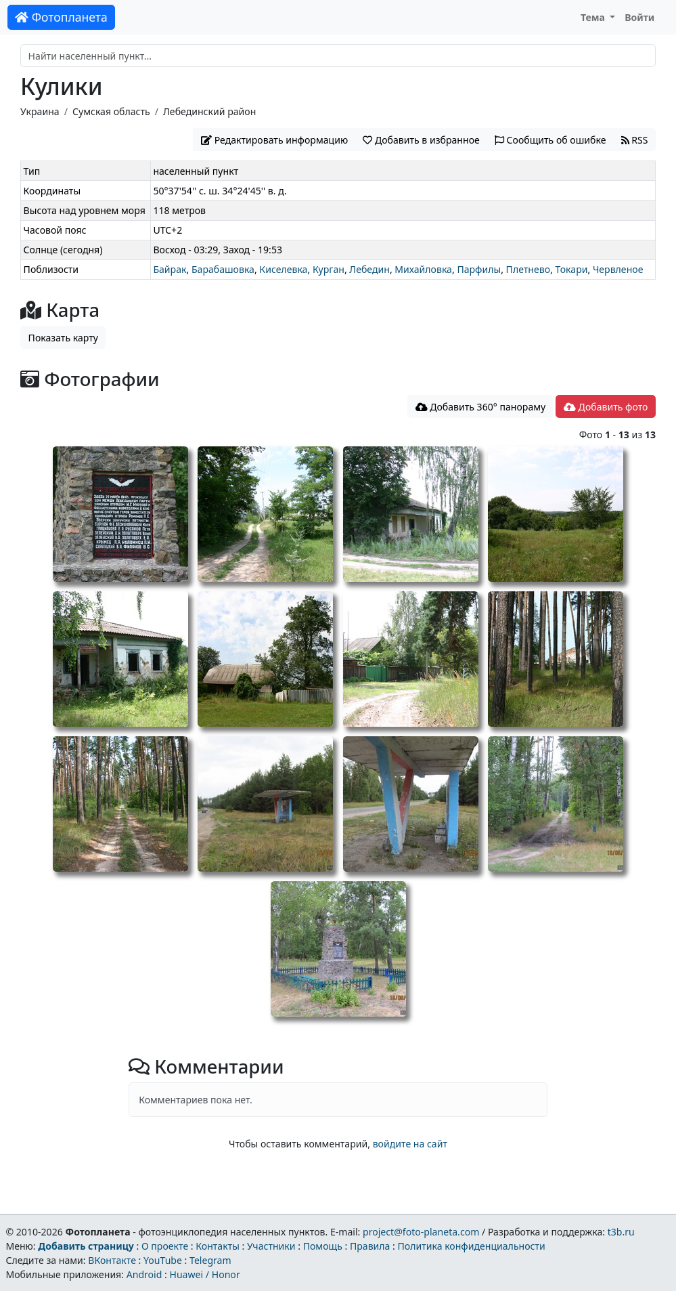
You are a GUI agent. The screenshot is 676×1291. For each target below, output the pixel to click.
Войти (639, 17)
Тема (594, 17)
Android (144, 1274)
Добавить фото (606, 406)
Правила (370, 1246)
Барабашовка (222, 269)
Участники (271, 1246)
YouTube (162, 1260)
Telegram (210, 1260)
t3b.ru (621, 1231)
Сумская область (111, 111)
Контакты (218, 1246)
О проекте (164, 1246)
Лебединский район (209, 111)
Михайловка (423, 269)
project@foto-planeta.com (421, 1231)
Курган (328, 269)
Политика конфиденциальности (471, 1246)
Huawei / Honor (204, 1274)
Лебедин (369, 269)
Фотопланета (61, 17)
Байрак (169, 269)
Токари (571, 269)
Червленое (618, 269)
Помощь (322, 1246)
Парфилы (479, 269)
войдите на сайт (410, 1143)
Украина (40, 111)
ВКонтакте (112, 1260)
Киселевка (283, 269)
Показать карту (63, 337)
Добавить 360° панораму (480, 406)
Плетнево (528, 269)
